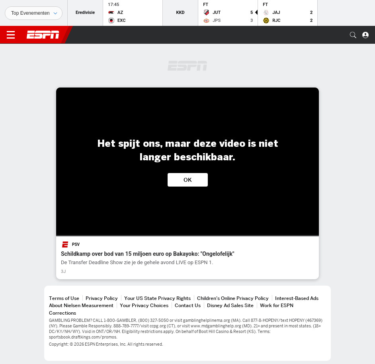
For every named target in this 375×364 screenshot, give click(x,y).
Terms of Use (64, 298)
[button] (353, 35)
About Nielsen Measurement (81, 305)
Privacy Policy (102, 298)
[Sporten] (33, 13)
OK (188, 179)
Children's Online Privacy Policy (233, 298)
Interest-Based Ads (296, 298)
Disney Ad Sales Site (230, 305)
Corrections (62, 313)
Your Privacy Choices (144, 305)
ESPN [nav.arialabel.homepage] (43, 34)
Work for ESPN (276, 305)
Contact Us (188, 305)
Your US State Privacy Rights (157, 298)
